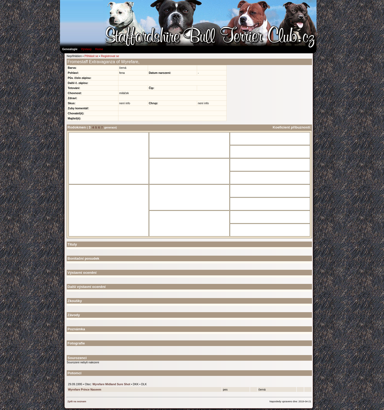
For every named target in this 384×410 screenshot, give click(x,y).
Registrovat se (110, 56)
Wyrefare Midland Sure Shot (111, 384)
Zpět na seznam (76, 401)
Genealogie (69, 49)
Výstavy (86, 49)
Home (99, 49)
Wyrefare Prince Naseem (84, 389)
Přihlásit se (91, 56)
